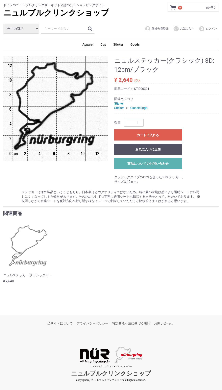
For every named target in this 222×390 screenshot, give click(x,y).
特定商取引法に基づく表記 (131, 323)
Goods (135, 44)
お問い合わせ (163, 323)
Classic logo (139, 108)
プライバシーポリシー (92, 323)
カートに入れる (148, 135)
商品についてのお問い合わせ (148, 164)
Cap (103, 44)
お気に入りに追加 (148, 149)
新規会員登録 (156, 29)
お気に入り (183, 29)
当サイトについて (60, 323)
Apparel (87, 44)
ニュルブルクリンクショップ (56, 12)
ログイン (208, 29)
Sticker (118, 44)
